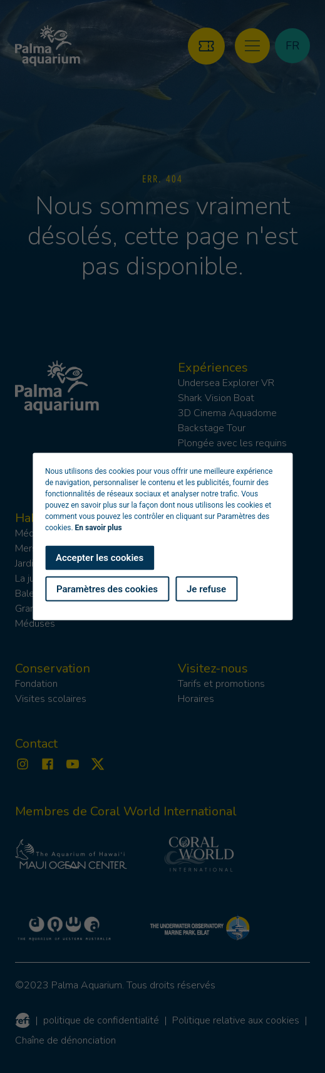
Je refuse (206, 588)
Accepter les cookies (99, 557)
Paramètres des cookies (107, 588)
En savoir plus (98, 527)
